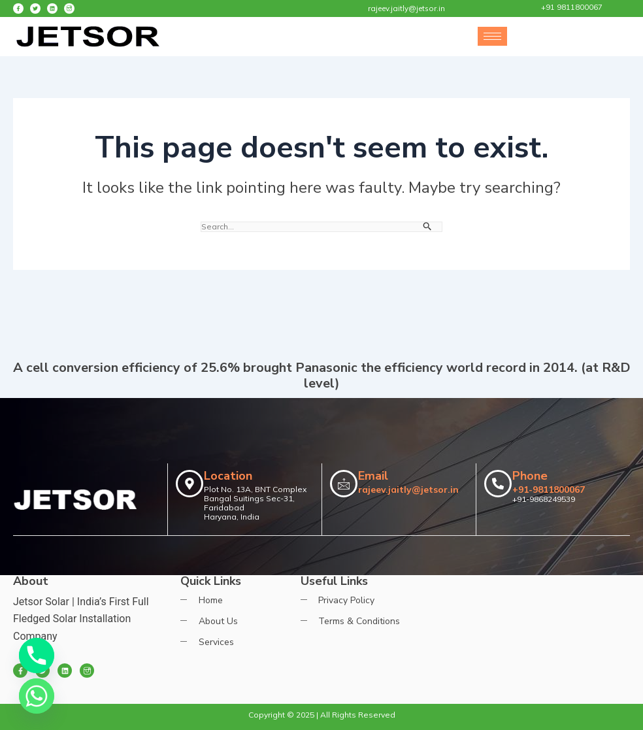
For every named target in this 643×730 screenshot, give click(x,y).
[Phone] (36, 655)
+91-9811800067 (548, 489)
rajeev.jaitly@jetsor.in (408, 489)
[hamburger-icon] (492, 36)
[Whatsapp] (36, 696)
